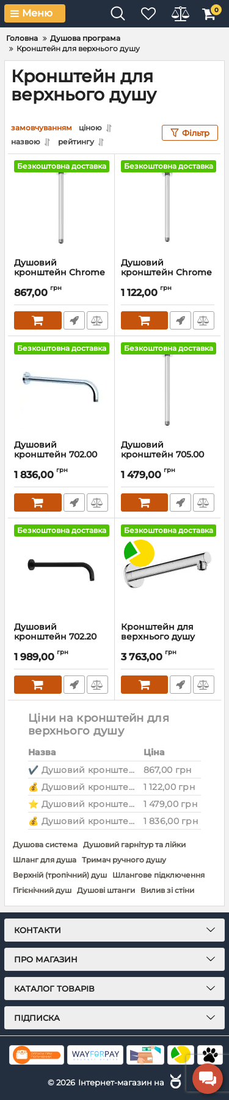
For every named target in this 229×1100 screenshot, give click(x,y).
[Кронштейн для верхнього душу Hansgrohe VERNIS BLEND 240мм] (168, 570)
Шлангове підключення (158, 875)
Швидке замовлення (74, 320)
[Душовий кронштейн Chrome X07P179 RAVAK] (168, 206)
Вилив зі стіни (167, 890)
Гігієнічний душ (42, 890)
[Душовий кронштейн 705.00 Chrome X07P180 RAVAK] (168, 388)
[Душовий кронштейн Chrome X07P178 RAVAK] (61, 206)
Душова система (45, 844)
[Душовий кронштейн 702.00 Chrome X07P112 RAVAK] (61, 388)
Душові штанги (106, 890)
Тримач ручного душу (124, 859)
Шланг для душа (44, 859)
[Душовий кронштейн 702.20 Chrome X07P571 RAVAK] (61, 570)
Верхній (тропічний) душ (60, 875)
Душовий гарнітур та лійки (134, 844)
